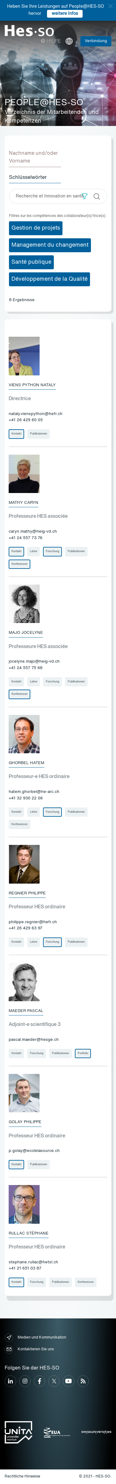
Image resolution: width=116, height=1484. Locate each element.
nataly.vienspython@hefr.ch (35, 414)
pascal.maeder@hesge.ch (34, 1040)
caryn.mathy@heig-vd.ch (33, 532)
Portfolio (83, 1053)
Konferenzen (19, 564)
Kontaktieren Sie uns (29, 1349)
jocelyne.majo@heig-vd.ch (34, 662)
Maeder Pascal (26, 1011)
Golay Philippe (25, 1122)
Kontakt (16, 433)
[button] (85, 196)
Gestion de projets (35, 228)
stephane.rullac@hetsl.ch (33, 1262)
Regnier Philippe (27, 893)
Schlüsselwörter (28, 177)
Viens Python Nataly (32, 385)
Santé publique (31, 262)
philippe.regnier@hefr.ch (33, 922)
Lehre (33, 551)
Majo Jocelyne (26, 633)
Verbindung (96, 41)
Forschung (52, 551)
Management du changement (49, 245)
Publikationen (38, 433)
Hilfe (51, 41)
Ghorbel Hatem (26, 763)
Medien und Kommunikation (35, 1338)
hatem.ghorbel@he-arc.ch (34, 792)
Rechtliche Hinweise (22, 1476)
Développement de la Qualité (49, 279)
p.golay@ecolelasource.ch (34, 1151)
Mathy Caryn (23, 503)
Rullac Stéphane (29, 1233)
